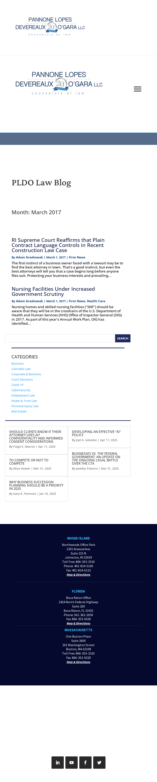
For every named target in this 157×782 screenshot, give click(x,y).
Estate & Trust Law (24, 401)
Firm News (77, 257)
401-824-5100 (83, 566)
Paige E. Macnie (24, 446)
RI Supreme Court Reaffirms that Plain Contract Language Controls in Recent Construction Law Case (58, 245)
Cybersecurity (20, 390)
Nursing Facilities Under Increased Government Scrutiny (53, 291)
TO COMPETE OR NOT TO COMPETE (28, 462)
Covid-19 (17, 385)
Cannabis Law (20, 369)
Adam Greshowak (29, 257)
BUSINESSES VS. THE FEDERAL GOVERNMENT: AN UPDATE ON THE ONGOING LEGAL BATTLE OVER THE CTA (96, 458)
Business (17, 363)
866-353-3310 (85, 562)
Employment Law (23, 395)
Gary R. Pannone (24, 494)
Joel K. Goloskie (86, 440)
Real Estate (19, 411)
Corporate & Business (26, 374)
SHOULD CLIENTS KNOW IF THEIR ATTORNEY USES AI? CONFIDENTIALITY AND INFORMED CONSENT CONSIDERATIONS (36, 436)
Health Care (96, 301)
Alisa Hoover (21, 468)
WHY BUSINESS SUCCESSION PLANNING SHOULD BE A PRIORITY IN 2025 (36, 485)
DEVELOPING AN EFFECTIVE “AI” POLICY (96, 433)
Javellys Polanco (87, 468)
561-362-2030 (83, 615)
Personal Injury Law (24, 406)
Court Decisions (22, 379)
